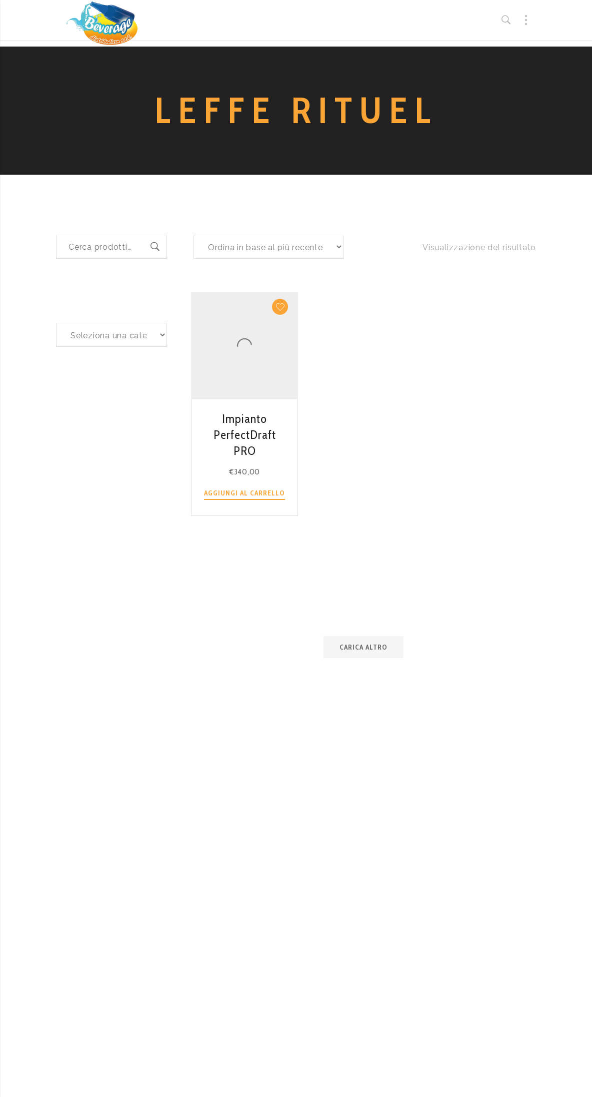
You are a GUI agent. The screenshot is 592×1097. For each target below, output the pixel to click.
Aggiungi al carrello (244, 492)
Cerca (155, 247)
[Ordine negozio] (269, 247)
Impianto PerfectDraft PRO (245, 434)
